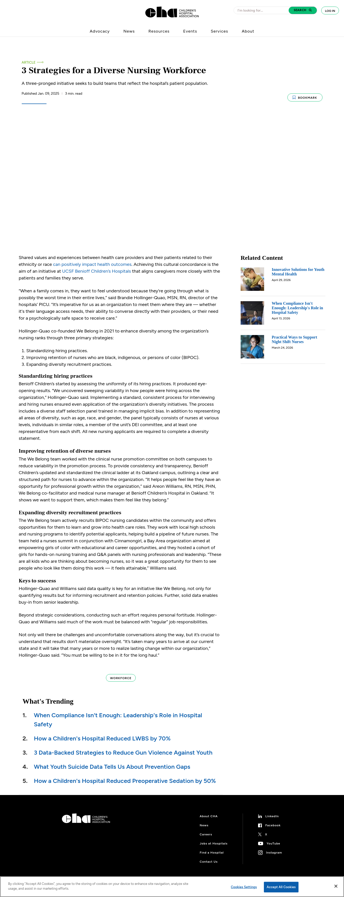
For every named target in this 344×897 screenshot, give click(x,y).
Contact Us (209, 857)
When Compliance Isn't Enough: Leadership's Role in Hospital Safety (297, 304)
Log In (330, 11)
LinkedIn (272, 812)
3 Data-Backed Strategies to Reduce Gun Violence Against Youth (123, 748)
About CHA (209, 812)
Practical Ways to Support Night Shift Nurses (294, 335)
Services (219, 31)
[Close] (335, 886)
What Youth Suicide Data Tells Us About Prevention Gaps (112, 762)
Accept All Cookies (281, 887)
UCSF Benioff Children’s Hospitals (96, 267)
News (129, 31)
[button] (303, 10)
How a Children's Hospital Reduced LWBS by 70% (102, 734)
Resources (159, 31)
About (248, 31)
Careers (206, 830)
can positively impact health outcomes (92, 260)
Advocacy (100, 31)
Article (29, 62)
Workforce (121, 674)
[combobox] (263, 10)
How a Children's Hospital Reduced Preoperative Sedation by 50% (125, 776)
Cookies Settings (244, 887)
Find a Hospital (212, 848)
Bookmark (305, 95)
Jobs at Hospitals (213, 839)
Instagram (274, 848)
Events (190, 31)
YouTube (273, 839)
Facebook (273, 821)
